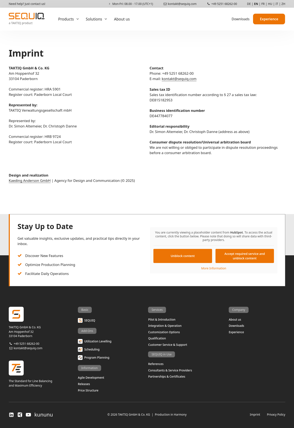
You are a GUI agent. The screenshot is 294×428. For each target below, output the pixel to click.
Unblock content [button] (183, 256)
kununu (43, 414)
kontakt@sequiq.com (179, 4)
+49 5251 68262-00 (222, 4)
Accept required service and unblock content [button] (244, 256)
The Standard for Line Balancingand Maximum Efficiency (43, 374)
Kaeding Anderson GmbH (30, 180)
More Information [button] (213, 268)
